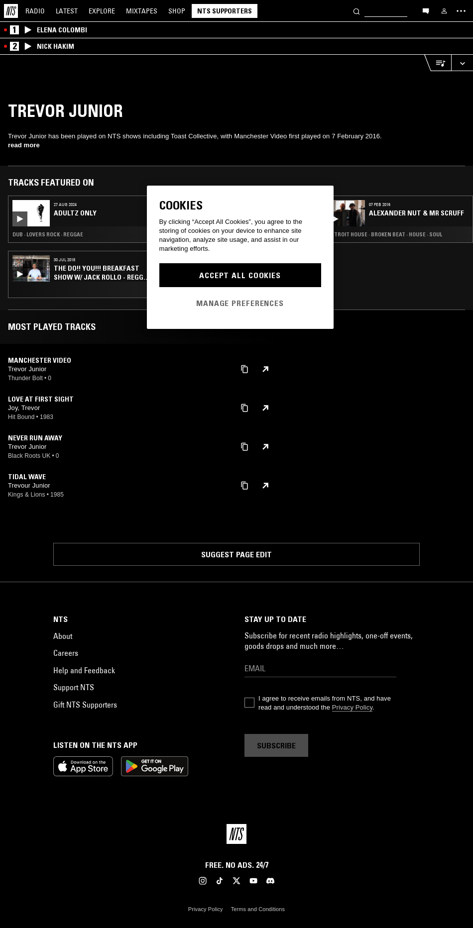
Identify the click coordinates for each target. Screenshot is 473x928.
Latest (67, 10)
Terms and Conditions (258, 909)
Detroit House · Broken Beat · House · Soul (385, 234)
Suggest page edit (236, 554)
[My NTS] (444, 10)
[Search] (356, 10)
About (62, 636)
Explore (102, 10)
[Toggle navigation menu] (461, 11)
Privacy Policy (352, 707)
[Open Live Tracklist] (437, 63)
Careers (65, 653)
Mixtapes (141, 10)
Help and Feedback (84, 670)
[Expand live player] (462, 63)
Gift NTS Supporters (85, 705)
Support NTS (73, 687)
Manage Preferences (240, 303)
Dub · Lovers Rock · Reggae (47, 234)
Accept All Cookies (240, 275)
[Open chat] (425, 10)
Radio (35, 10)
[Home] (11, 11)
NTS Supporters (224, 10)
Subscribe (276, 745)
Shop (176, 10)
